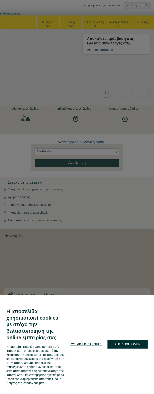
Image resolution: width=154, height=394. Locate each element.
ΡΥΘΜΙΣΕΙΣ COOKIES (86, 344)
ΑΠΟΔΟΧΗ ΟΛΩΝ (127, 344)
